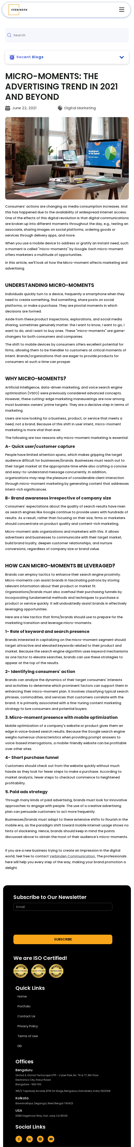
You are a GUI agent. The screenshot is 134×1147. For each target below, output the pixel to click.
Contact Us (26, 1016)
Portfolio (24, 1006)
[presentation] (44, 923)
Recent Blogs (30, 57)
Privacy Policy (28, 1026)
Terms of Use (28, 1036)
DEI (20, 1046)
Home (22, 996)
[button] (119, 9)
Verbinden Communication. (73, 856)
